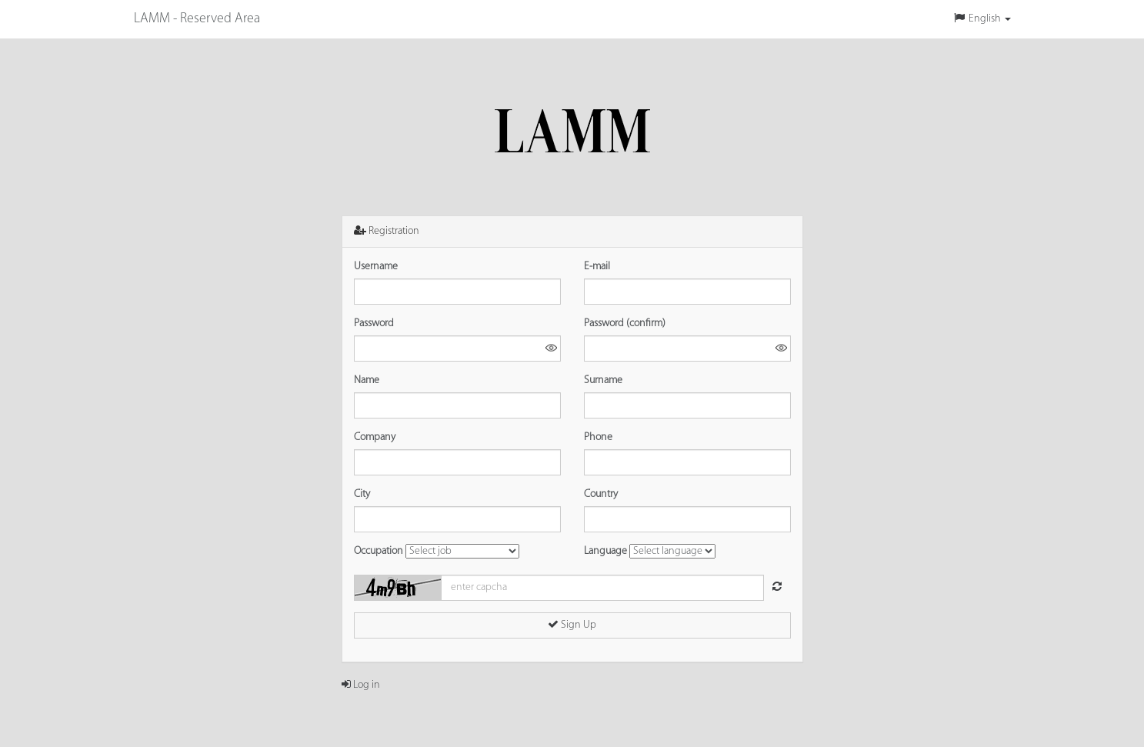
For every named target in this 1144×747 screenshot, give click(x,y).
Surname (603, 380)
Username (376, 266)
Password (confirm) (624, 323)
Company (374, 437)
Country (601, 494)
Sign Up (572, 625)
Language (605, 551)
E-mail (597, 266)
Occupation (378, 551)
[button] (981, 19)
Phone (598, 437)
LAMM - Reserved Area (197, 19)
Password (374, 323)
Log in (361, 685)
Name (366, 380)
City (362, 494)
